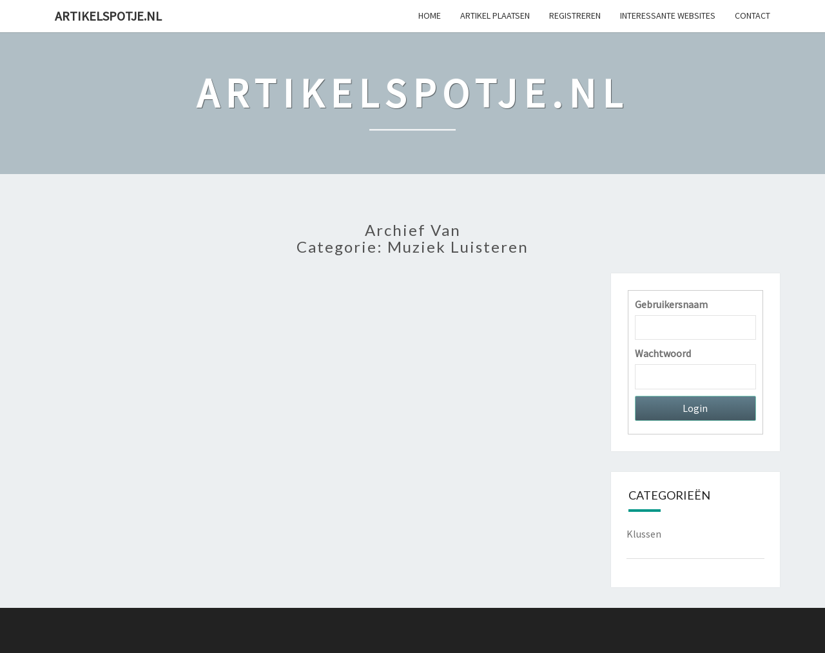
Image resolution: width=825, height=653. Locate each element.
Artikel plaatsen (495, 15)
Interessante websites (667, 15)
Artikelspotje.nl (108, 16)
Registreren (575, 15)
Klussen (643, 533)
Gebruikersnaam (671, 304)
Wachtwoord (663, 353)
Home (429, 15)
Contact (752, 15)
